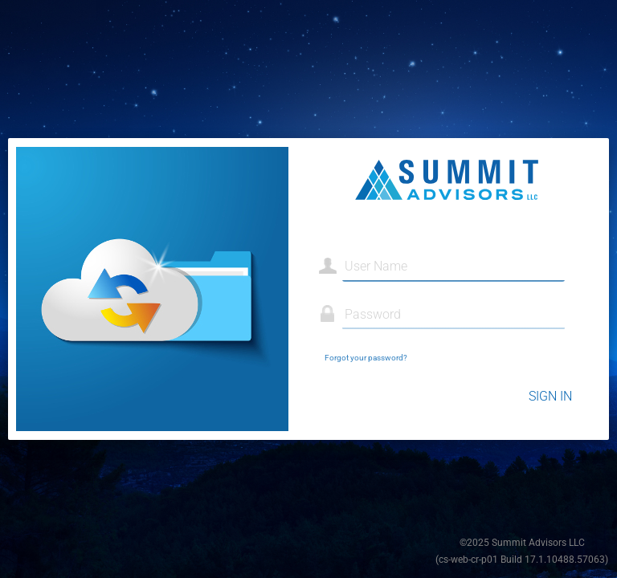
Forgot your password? (366, 357)
